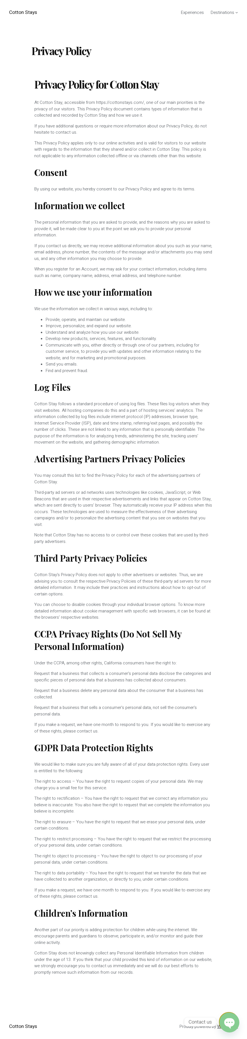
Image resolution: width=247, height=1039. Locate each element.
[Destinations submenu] (236, 12)
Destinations (222, 12)
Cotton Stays (23, 12)
